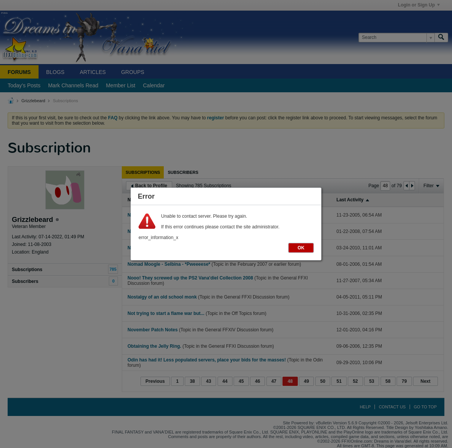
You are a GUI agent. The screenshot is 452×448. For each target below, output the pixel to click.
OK (301, 247)
